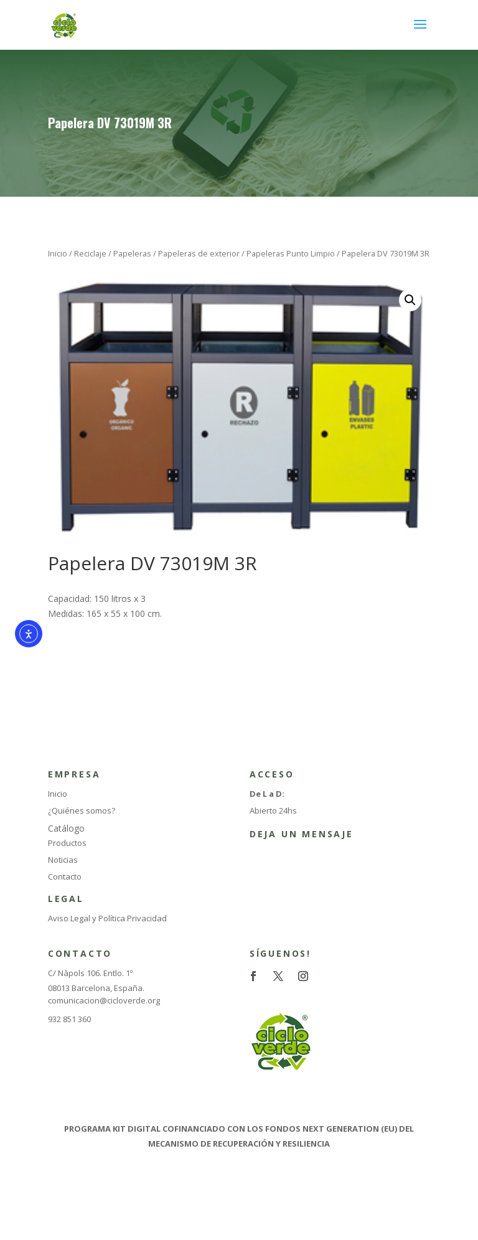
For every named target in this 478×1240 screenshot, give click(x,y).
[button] (410, 300)
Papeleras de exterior (199, 253)
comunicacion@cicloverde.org (104, 1000)
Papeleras (132, 253)
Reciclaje (90, 253)
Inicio (57, 253)
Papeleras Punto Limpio (290, 253)
